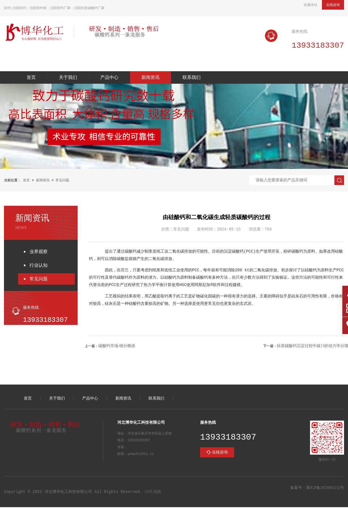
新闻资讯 (150, 78)
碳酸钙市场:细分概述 (116, 347)
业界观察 (38, 252)
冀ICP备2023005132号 (325, 488)
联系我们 (192, 78)
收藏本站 (310, 5)
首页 (31, 78)
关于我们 (68, 78)
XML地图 (153, 492)
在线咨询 (333, 5)
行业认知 (38, 265)
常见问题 (62, 181)
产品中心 (109, 78)
